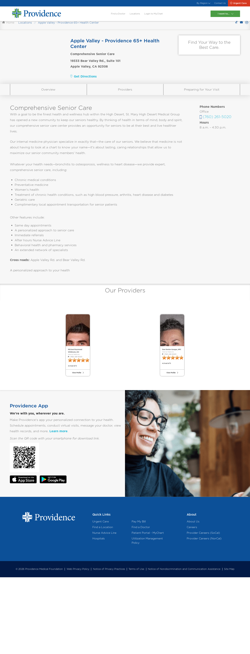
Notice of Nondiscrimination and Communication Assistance (184, 645)
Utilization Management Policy (147, 617)
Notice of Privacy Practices (109, 645)
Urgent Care (100, 598)
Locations (128, 18)
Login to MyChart (155, 18)
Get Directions (83, 97)
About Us (193, 598)
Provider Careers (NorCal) (204, 615)
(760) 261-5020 (217, 138)
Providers (125, 110)
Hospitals (98, 615)
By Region (183, 4)
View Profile (75, 445)
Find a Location (102, 603)
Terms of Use (136, 645)
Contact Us (206, 4)
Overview (48, 110)
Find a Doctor (104, 18)
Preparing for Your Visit (201, 110)
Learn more (58, 508)
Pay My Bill (139, 598)
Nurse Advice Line (104, 609)
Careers (192, 603)
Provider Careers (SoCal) (203, 609)
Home (8, 43)
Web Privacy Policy (78, 645)
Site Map (229, 645)
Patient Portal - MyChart (148, 609)
